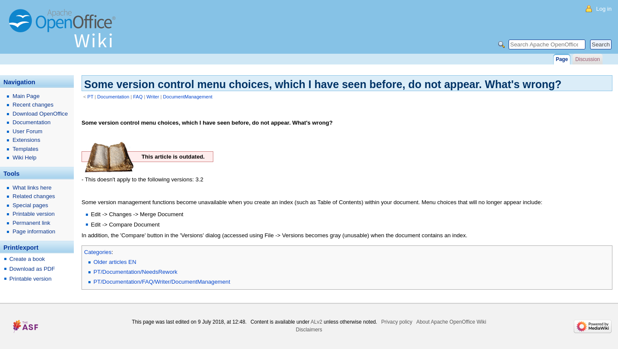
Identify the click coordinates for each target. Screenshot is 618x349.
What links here (32, 187)
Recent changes (32, 104)
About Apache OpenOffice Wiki (451, 322)
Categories (98, 252)
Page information (33, 231)
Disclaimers (309, 330)
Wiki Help (24, 157)
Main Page (25, 96)
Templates (25, 149)
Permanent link (31, 223)
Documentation (113, 96)
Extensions (26, 140)
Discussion (587, 59)
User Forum (27, 131)
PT (91, 96)
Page (562, 59)
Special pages (30, 205)
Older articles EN (115, 262)
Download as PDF (32, 269)
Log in (604, 9)
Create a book (27, 259)
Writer (152, 96)
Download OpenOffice (40, 113)
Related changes (33, 196)
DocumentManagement (187, 96)
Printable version (33, 214)
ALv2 (316, 322)
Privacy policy (396, 322)
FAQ (137, 96)
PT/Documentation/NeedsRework (136, 272)
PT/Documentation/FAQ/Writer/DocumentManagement (162, 282)
